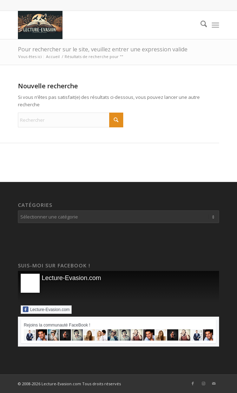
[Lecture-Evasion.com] (98, 25)
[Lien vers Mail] (214, 383)
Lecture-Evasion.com (71, 277)
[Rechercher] (200, 25)
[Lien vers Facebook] (192, 383)
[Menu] (215, 25)
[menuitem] (200, 25)
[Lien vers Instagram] (203, 383)
